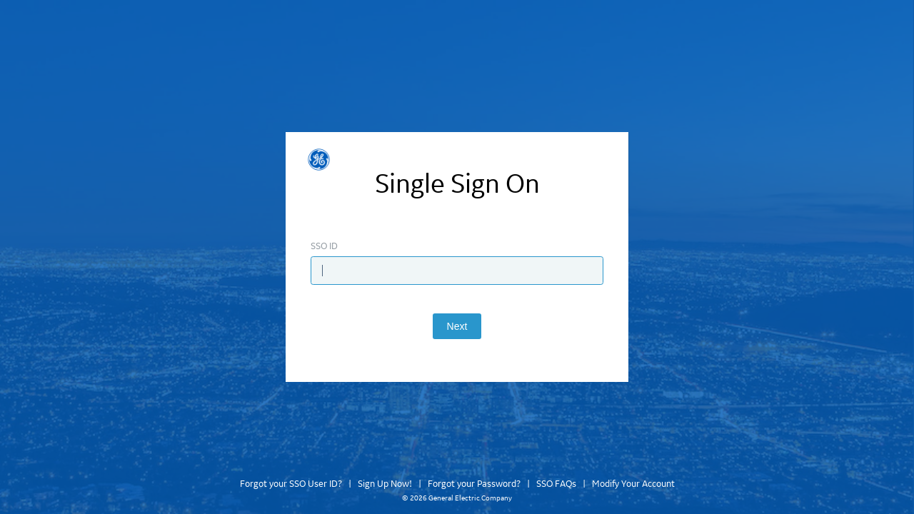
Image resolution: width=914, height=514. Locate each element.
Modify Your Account (633, 484)
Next (457, 326)
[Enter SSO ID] (457, 270)
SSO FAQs (556, 484)
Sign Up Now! (385, 484)
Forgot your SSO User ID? (291, 484)
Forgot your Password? (474, 484)
